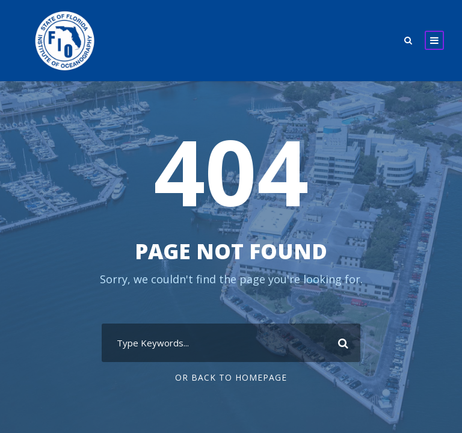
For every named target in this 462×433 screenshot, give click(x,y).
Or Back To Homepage (231, 377)
